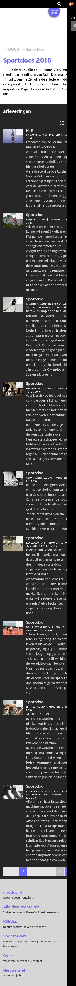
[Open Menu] (4, 4)
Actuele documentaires (18, 897)
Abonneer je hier (14, 975)
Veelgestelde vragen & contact (22, 960)
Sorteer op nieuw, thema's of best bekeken (30, 912)
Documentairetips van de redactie (24, 926)
